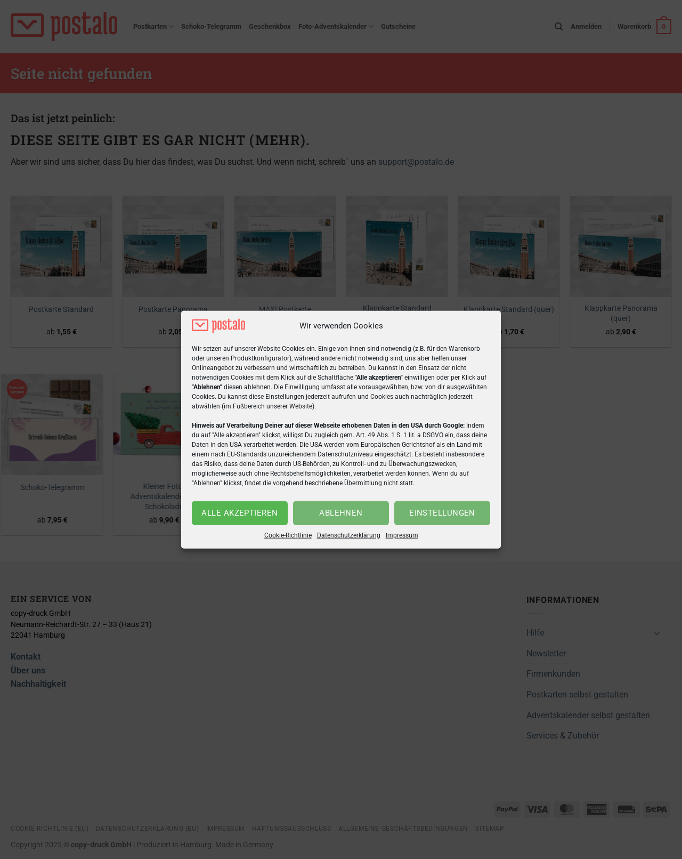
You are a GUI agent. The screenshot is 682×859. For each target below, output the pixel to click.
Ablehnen (341, 513)
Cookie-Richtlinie (288, 535)
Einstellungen (442, 513)
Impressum (402, 535)
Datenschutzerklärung (348, 535)
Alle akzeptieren (239, 513)
